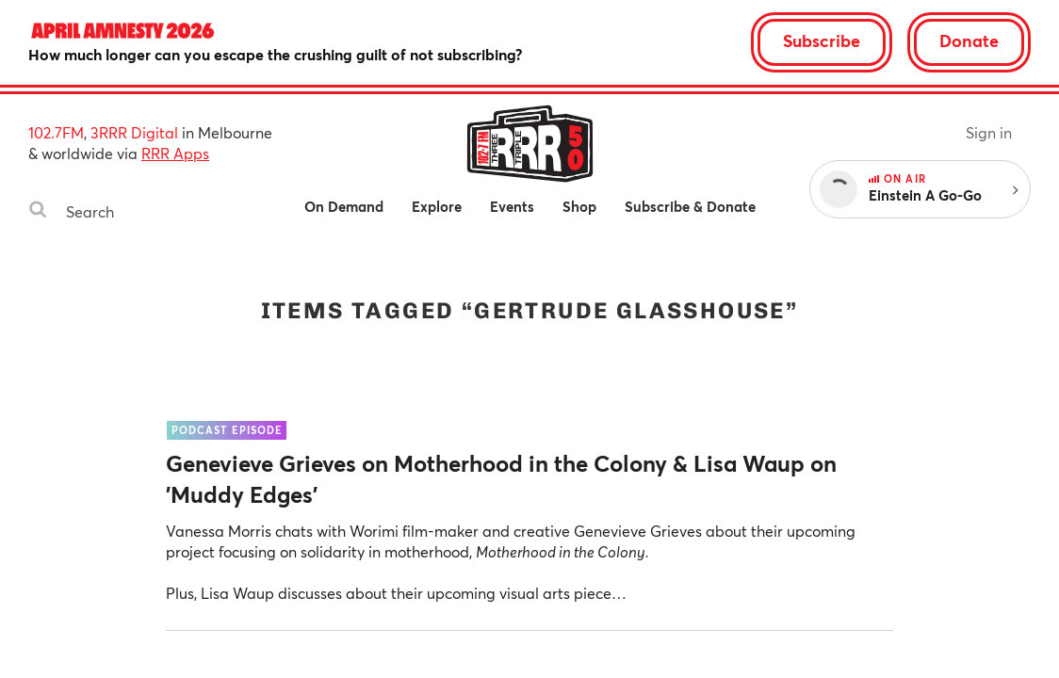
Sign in (989, 132)
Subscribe (821, 40)
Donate (969, 40)
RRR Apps (175, 153)
